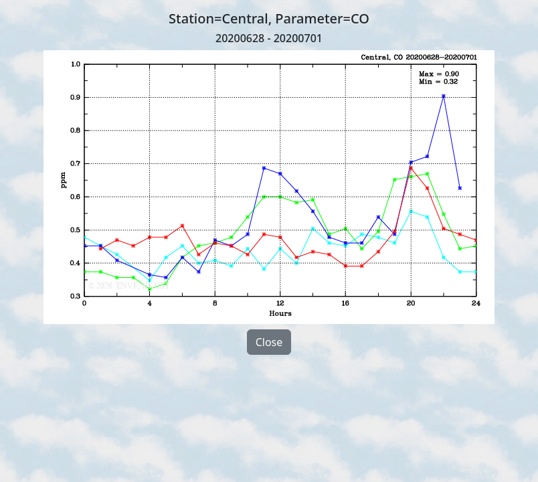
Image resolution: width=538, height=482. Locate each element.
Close (269, 342)
